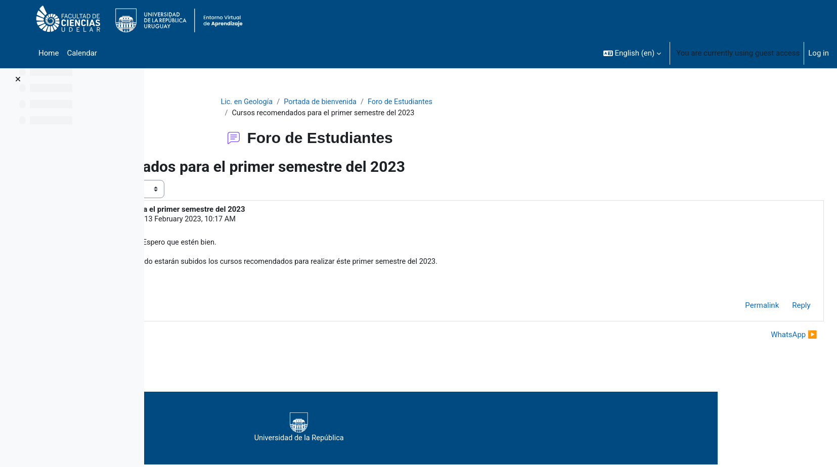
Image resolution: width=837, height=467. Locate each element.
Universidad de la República (440, 430)
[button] (632, 53)
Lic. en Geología (307, 102)
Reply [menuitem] (779, 307)
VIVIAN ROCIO (229, 220)
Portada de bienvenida (383, 102)
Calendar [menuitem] (82, 53)
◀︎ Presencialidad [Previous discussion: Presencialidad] (201, 336)
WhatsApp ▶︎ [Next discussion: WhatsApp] (771, 336)
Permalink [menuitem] (740, 307)
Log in (818, 53)
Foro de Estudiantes (465, 102)
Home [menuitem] (48, 53)
